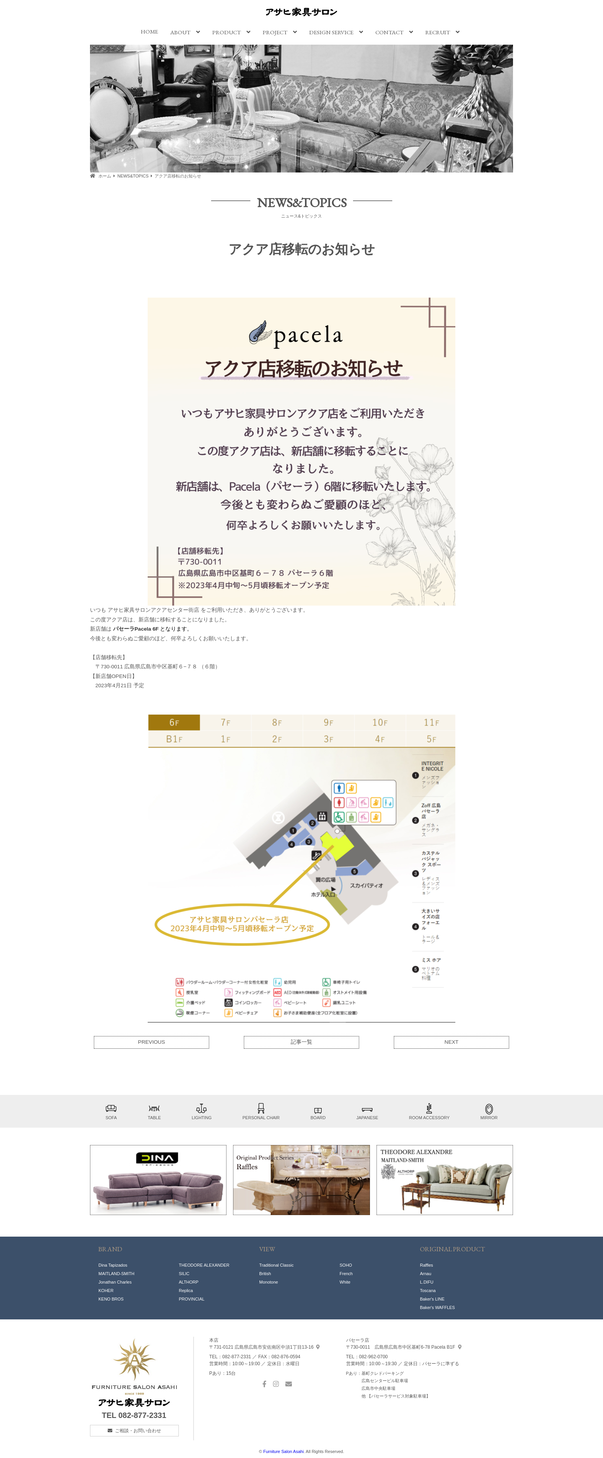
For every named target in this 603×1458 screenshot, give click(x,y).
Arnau (425, 1273)
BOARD (317, 1111)
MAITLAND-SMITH (116, 1273)
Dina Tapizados (112, 1265)
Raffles (426, 1265)
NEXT (451, 1042)
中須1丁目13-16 (264, 1347)
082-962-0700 (373, 1356)
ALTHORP (188, 1282)
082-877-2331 (142, 1415)
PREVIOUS (151, 1042)
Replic (185, 1290)
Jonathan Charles (115, 1282)
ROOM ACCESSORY (429, 1111)
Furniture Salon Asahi (283, 1451)
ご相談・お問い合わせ (138, 1430)
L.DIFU (426, 1282)
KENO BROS (110, 1299)
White (345, 1282)
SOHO (346, 1265)
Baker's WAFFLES (437, 1307)
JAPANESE (367, 1111)
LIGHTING (202, 1111)
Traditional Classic (276, 1265)
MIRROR (489, 1111)
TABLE (154, 1111)
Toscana (428, 1290)
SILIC (184, 1273)
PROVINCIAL (192, 1299)
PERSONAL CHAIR (261, 1111)
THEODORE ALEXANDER (204, 1265)
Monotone (268, 1282)
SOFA (111, 1111)
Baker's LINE (432, 1299)
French (346, 1273)
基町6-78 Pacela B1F (403, 1347)
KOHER (105, 1290)
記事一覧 (301, 1042)
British (265, 1273)
